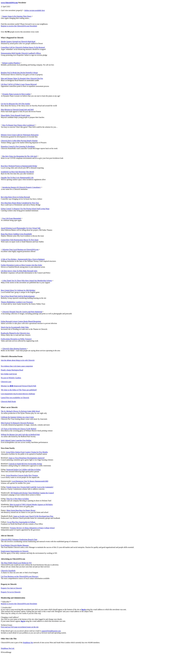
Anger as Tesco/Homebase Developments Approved (26, 458)
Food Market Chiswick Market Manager (15, 545)
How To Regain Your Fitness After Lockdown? (18, 125)
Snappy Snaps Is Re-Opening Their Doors (16, 16)
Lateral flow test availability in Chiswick (15, 398)
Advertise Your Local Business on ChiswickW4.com (20, 249)
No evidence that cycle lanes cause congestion (17, 366)
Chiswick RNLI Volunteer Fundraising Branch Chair (19, 539)
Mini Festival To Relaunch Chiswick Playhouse (17, 423)
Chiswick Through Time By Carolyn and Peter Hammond (22, 312)
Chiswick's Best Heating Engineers (14, 349)
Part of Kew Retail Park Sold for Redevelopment (18, 296)
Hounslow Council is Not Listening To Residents (18, 146)
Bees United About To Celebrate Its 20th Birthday (18, 290)
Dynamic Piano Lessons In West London (16, 94)
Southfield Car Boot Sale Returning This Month (17, 172)
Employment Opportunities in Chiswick (14, 551)
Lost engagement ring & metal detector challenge (18, 394)
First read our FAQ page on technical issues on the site (19, 627)
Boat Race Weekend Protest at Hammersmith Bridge (19, 166)
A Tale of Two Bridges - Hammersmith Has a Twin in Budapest (23, 259)
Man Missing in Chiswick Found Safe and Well (17, 109)
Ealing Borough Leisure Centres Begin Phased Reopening (21, 321)
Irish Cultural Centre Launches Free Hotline (16, 440)
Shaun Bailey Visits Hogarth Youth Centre (15, 115)
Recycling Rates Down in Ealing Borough (15, 197)
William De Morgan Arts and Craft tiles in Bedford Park (20, 434)
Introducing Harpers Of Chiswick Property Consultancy (21, 187)
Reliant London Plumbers (11, 63)
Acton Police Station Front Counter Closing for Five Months (27, 452)
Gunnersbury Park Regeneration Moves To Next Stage (19, 240)
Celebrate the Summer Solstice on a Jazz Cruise (17, 417)
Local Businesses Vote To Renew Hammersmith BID (30, 481)
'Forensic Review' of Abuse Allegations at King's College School (32, 528)
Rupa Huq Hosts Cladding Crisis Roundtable (16, 234)
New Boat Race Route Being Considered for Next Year (20, 203)
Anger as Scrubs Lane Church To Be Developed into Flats (33, 516)
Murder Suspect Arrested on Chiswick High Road (18, 41)
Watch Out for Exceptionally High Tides (15, 327)
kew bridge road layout (9, 374)
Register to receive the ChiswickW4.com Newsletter (19, 26)
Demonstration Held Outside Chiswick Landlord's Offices (21, 53)
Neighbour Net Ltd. (7, 648)
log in (84, 609)
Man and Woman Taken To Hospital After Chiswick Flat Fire (22, 78)
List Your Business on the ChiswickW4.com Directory (19, 576)
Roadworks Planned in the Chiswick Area (15, 333)
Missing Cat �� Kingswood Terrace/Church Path (18, 386)
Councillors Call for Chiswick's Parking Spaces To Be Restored (23, 47)
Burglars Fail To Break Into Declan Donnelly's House (19, 73)
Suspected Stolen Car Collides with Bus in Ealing (23, 469)
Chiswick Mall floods (8, 401)
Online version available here (34, 10)
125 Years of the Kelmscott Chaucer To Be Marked (18, 429)
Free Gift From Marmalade (11, 218)
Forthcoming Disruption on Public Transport (16, 339)
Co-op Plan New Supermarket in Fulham (21, 522)
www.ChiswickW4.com (9, 3)
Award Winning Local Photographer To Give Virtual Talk (20, 228)
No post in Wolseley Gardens (11, 378)
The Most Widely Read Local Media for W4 (16, 563)
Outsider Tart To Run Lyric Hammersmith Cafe (17, 177)
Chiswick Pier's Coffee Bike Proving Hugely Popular (19, 141)
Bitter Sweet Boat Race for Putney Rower (21, 510)
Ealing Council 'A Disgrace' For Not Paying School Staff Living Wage (25, 209)
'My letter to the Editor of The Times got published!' (19, 390)
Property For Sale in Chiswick (11, 588)
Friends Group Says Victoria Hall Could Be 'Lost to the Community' (29, 487)
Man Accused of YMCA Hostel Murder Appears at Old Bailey (31, 504)
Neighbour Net (28, 642)
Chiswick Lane (6, 382)
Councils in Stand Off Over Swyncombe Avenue (25, 464)
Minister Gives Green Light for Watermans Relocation (19, 135)
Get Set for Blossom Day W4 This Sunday (15, 104)
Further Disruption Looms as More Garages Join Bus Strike (21, 265)
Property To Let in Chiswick (10, 592)
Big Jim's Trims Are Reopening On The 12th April (19, 156)
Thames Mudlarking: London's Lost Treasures (17, 302)
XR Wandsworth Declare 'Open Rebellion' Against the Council (32, 493)
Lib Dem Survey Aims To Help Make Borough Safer (19, 271)
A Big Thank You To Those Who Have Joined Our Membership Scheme (27, 281)
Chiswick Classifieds (8, 571)
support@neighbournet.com (51, 631)
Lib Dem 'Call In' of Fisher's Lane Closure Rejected (19, 84)
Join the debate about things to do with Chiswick (17, 360)
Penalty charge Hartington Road (12, 370)
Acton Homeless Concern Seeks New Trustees (22, 475)
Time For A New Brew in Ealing (17, 499)
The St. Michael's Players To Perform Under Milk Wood (20, 411)
